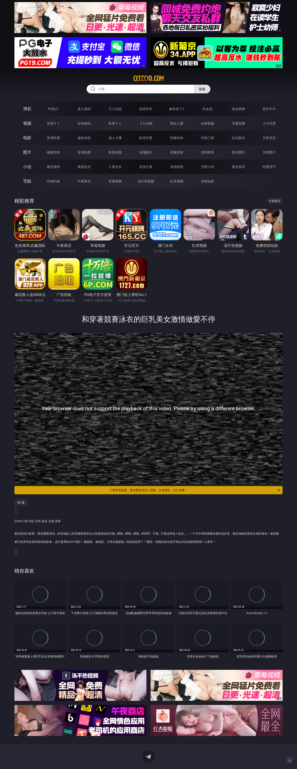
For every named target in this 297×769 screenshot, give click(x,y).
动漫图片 (145, 152)
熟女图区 (238, 152)
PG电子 (53, 109)
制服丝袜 (176, 137)
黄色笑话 (238, 166)
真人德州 (84, 109)
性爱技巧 (269, 166)
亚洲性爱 (53, 137)
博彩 (27, 109)
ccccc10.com (148, 78)
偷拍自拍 (84, 137)
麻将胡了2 (176, 109)
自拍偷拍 (84, 123)
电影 (27, 137)
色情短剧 (207, 181)
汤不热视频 (146, 181)
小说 (27, 166)
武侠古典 (145, 166)
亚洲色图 (84, 152)
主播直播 (238, 123)
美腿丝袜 (176, 152)
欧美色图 (115, 152)
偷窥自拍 (53, 152)
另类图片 (269, 152)
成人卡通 (115, 137)
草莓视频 (115, 181)
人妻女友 (115, 166)
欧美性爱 (145, 137)
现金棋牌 (238, 109)
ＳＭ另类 (269, 123)
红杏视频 (176, 181)
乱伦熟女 (238, 137)
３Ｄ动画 (145, 123)
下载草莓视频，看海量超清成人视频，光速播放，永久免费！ (195, 490)
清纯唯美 (207, 152)
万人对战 (115, 109)
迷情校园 (176, 166)
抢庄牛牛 (269, 109)
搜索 (202, 89)
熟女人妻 (176, 123)
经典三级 (207, 137)
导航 (27, 181)
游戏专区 (145, 109)
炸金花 (207, 109)
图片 (27, 152)
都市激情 (53, 166)
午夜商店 (84, 181)
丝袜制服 (207, 123)
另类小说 (207, 166)
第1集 (21, 502)
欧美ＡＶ (115, 123)
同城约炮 (53, 181)
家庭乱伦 (84, 166)
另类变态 (269, 137)
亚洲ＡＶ (53, 123)
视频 (27, 123)
